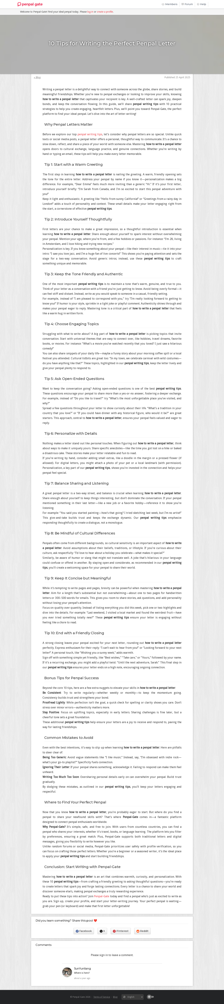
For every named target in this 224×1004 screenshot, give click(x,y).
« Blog (37, 77)
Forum (187, 4)
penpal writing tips (90, 134)
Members (170, 4)
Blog (115, 997)
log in (90, 11)
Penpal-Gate (101, 896)
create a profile (105, 11)
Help (201, 4)
